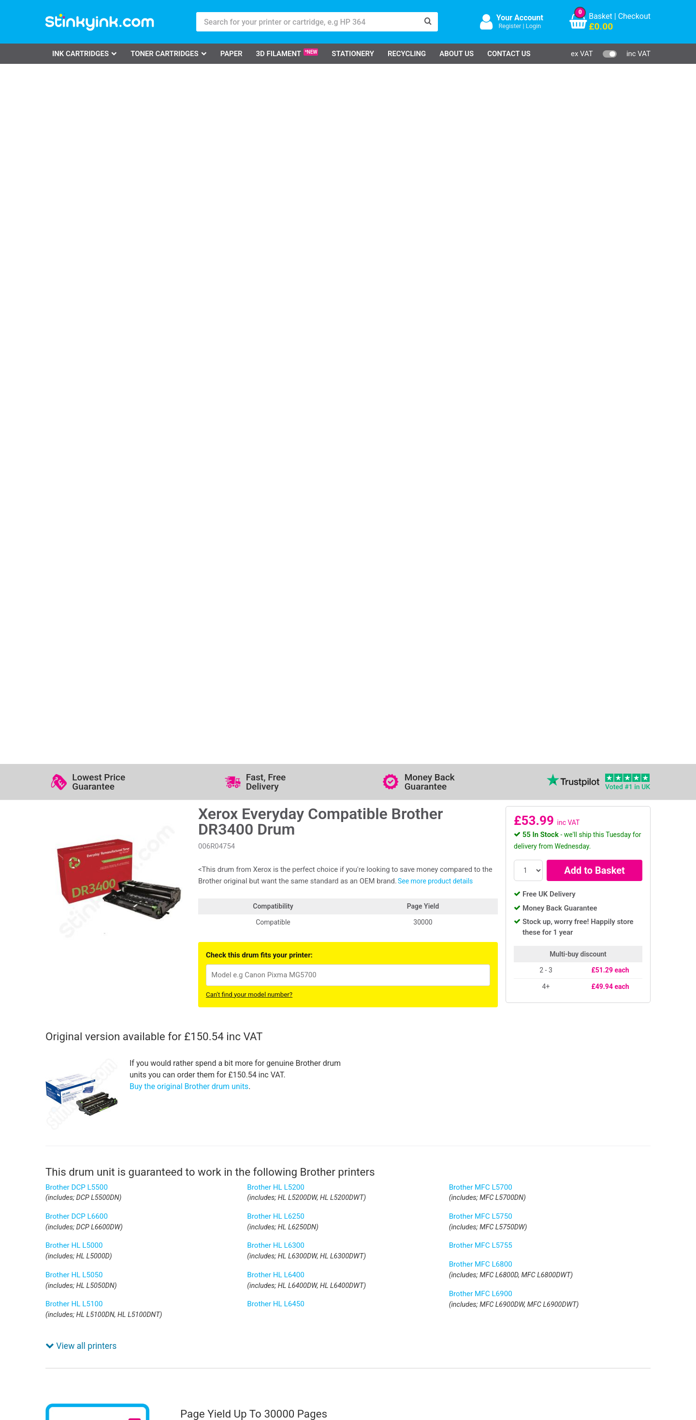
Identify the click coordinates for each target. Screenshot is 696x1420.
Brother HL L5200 (275, 498)
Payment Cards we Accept (373, 1302)
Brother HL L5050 (74, 586)
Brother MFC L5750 (480, 527)
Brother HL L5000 (74, 557)
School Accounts (357, 1287)
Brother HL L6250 (275, 527)
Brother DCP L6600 (76, 527)
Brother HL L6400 (275, 586)
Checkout (634, 16)
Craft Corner (164, 1316)
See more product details (435, 192)
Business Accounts (361, 1273)
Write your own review (95, 1086)
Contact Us (509, 53)
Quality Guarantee (274, 1287)
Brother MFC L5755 (480, 557)
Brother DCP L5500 (76, 498)
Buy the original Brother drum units (189, 398)
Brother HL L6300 (275, 557)
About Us (456, 53)
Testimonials (266, 1273)
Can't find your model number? (249, 306)
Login (533, 26)
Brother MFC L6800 (480, 575)
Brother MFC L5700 (480, 498)
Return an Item (168, 1287)
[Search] (428, 21)
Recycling (407, 53)
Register (509, 26)
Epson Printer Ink (86, 1287)
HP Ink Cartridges (87, 1259)
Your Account (519, 17)
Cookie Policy (267, 1316)
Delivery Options (356, 1259)
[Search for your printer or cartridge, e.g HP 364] (307, 21)
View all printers (80, 632)
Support (257, 1259)
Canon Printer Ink (86, 1273)
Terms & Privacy (271, 1302)
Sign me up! (479, 1275)
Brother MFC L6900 (480, 605)
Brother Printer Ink (88, 1302)
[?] (584, 878)
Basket (600, 16)
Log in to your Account (181, 1259)
